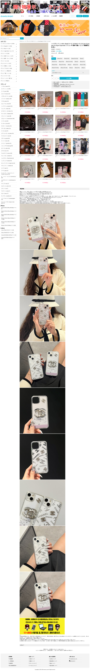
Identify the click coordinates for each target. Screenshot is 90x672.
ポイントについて (33, 663)
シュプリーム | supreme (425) (6, 106)
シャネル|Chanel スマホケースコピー (44, 41)
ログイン (73, 16)
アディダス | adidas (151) (6, 128)
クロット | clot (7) (4, 188)
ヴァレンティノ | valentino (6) (7, 165)
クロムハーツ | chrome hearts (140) (7, 118)
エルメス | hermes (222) (5, 93)
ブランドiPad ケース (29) (5, 48)
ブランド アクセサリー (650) (6, 68)
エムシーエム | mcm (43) (6, 103)
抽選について (32, 661)
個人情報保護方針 (12, 665)
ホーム (22, 16)
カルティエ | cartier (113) (6, 186)
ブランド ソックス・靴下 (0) (6, 78)
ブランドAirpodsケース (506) (6, 46)
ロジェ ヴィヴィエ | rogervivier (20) (8, 163)
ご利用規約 (11, 661)
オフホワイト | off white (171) (7, 111)
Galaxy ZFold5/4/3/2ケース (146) (7, 232)
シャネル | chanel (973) (5, 86)
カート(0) (86, 16)
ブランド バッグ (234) (5, 53)
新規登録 (79, 16)
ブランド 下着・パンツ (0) (6, 73)
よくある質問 (54, 16)
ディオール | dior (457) (5, 123)
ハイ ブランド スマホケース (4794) (7, 43)
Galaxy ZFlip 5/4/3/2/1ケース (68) (7, 230)
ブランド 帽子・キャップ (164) (7, 58)
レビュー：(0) (54, 53)
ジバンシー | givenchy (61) (6, 143)
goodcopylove (72, 661)
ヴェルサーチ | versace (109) (6, 153)
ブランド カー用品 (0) (5, 80)
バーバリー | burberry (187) (6, 98)
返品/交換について (53, 665)
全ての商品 (31, 16)
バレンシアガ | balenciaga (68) (7, 145)
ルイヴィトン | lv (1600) (6, 88)
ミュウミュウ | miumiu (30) (6, 160)
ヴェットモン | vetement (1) (6, 155)
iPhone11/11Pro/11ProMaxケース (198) (8, 225)
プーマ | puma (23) (4, 170)
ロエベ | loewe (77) (4, 193)
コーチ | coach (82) (4, 121)
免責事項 (11, 663)
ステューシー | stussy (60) (6, 116)
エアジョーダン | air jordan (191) (7, 133)
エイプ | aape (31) (4, 168)
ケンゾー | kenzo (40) (5, 140)
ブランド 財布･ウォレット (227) (7, 56)
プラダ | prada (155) (5, 101)
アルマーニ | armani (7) (5, 191)
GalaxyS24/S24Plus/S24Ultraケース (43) (8, 235)
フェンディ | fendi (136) (5, 108)
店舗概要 (61, 16)
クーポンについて (33, 665)
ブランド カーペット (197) (6, 63)
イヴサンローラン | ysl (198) (6, 96)
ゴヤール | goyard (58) (5, 138)
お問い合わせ (46, 16)
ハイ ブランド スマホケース (30, 41)
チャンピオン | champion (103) (7, 113)
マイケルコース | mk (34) (6, 135)
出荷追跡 (38, 16)
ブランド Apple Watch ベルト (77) (7, 51)
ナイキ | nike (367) (4, 130)
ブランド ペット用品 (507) (6, 70)
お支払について (53, 658)
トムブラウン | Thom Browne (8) (7, 158)
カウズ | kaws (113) (4, 150)
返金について (52, 663)
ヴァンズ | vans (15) (5, 183)
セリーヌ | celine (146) (5, 148)
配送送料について (53, 661)
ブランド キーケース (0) (5, 75)
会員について (32, 658)
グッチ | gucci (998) (5, 91)
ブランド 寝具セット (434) (6, 65)
